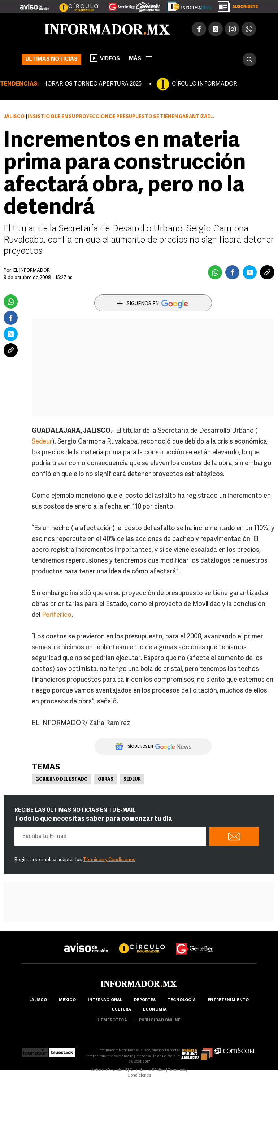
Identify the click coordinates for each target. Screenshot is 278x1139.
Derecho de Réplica (147, 1070)
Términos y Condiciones (109, 859)
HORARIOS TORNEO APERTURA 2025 (92, 84)
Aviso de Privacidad (109, 1070)
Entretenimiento (228, 1000)
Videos (105, 58)
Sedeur (42, 441)
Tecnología (182, 1000)
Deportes (145, 1000)
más (140, 59)
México (67, 1000)
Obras (105, 779)
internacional (105, 1000)
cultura (121, 1010)
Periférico (56, 615)
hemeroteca (112, 1020)
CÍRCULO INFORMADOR (204, 84)
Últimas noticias (51, 59)
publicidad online (160, 1020)
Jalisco (14, 116)
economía (155, 1010)
